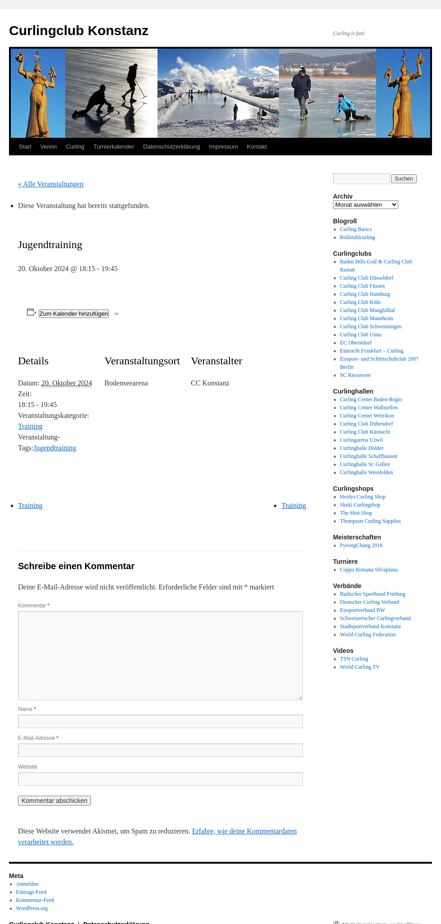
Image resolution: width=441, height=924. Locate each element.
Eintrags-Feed (31, 892)
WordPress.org (32, 908)
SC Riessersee (355, 375)
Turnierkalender (114, 146)
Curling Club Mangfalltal (367, 310)
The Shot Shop (356, 513)
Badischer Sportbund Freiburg (372, 594)
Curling (75, 146)
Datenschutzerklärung (171, 146)
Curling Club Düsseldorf (367, 278)
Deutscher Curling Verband (369, 602)
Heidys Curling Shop (363, 497)
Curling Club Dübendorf (366, 424)
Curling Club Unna (361, 334)
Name (27, 709)
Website (27, 767)
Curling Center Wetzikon (367, 415)
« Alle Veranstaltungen (50, 184)
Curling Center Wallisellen (369, 407)
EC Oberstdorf (356, 343)
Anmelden (27, 884)
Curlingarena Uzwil (361, 440)
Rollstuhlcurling (357, 237)
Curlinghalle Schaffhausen (368, 456)
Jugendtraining (54, 448)
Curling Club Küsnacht (365, 432)
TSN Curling (354, 659)
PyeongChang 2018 (361, 545)
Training (30, 426)
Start (25, 146)
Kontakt (257, 146)
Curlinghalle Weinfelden (366, 472)
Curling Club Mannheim (366, 318)
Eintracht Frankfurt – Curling (372, 351)
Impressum (223, 146)
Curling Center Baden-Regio (371, 399)
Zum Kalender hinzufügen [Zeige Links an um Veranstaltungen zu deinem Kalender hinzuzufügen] (74, 313)
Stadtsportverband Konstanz (370, 626)
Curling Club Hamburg (365, 294)
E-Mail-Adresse (38, 738)
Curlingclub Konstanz (78, 30)
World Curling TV (360, 667)
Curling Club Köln (360, 302)
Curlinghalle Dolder (361, 448)
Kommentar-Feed (35, 900)
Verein (48, 146)
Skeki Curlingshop (360, 505)
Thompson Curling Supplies (370, 521)
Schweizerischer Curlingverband (375, 618)
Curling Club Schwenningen (371, 326)
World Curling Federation (368, 634)
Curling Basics (356, 229)
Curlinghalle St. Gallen (365, 464)
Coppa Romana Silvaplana (369, 569)
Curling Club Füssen (362, 286)
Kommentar (34, 605)
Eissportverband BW (362, 610)
